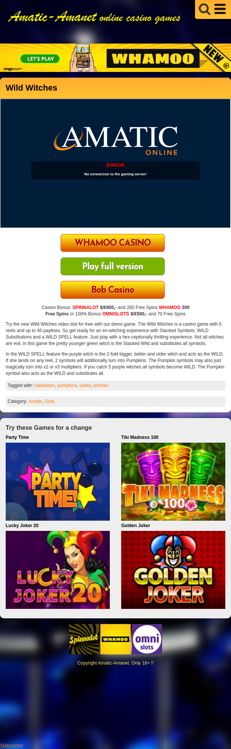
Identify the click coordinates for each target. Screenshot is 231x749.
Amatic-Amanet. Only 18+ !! (125, 663)
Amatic (35, 401)
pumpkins (66, 385)
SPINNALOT (85, 307)
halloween (44, 385)
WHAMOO (169, 307)
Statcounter (11, 745)
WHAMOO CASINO (113, 243)
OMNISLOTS (115, 314)
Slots (50, 401)
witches (101, 385)
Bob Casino (112, 290)
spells (85, 385)
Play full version (112, 267)
